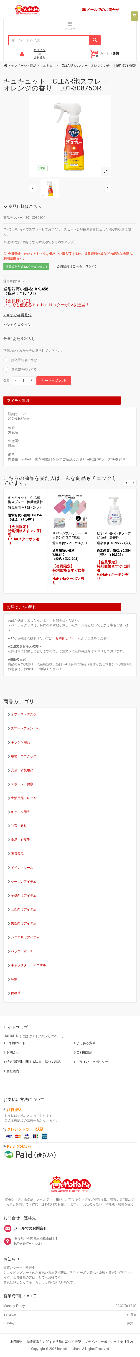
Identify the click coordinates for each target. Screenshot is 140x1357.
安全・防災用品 (22, 770)
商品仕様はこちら (22, 206)
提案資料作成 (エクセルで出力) (26, 266)
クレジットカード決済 (25, 1129)
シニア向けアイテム (25, 937)
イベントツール (22, 867)
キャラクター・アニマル (28, 965)
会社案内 (12, 1071)
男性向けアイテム (23, 923)
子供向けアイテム (23, 895)
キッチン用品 (20, 742)
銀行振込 (14, 1110)
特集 (14, 979)
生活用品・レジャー (25, 798)
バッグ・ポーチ (22, 951)
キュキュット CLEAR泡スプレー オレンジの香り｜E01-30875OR (59, 84)
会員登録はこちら (69, 266)
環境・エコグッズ (23, 756)
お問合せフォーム (68, 638)
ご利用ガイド (15, 1043)
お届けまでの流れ (21, 607)
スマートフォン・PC (26, 728)
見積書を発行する (24, 369)
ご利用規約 (84, 1052)
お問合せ (12, 1052)
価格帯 (15, 993)
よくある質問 (86, 1043)
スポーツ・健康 (22, 784)
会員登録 (40, 57)
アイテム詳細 (18, 401)
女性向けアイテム (23, 909)
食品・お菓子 (20, 840)
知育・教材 (19, 826)
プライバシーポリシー (92, 1062)
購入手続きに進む (24, 360)
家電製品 (17, 853)
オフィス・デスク (23, 714)
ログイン (40, 50)
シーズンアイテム (23, 881)
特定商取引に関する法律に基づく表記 (33, 1062)
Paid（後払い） (20, 1146)
